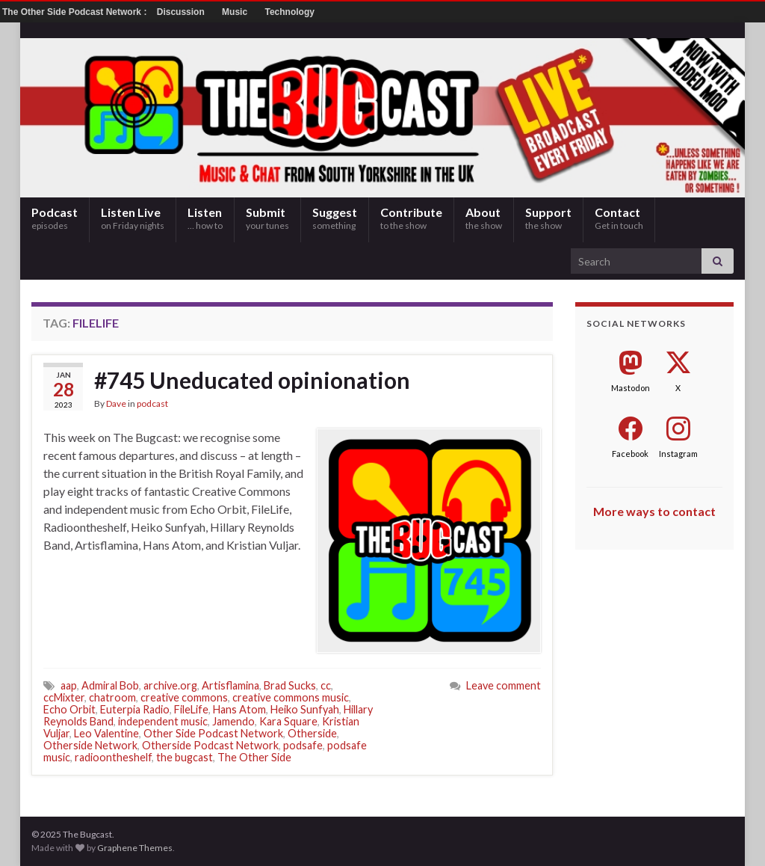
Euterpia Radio (135, 709)
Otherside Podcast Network (210, 745)
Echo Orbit (69, 709)
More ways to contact (654, 511)
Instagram (678, 453)
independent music (163, 721)
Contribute (411, 218)
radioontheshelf (113, 757)
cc (325, 685)
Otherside (312, 733)
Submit (267, 218)
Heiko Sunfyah (304, 709)
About (483, 218)
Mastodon (630, 388)
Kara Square (288, 721)
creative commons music (290, 697)
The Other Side (254, 757)
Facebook (630, 453)
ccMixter (63, 697)
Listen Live (132, 218)
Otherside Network (90, 745)
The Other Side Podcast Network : (75, 12)
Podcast (54, 218)
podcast (152, 403)
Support (548, 218)
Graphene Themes (135, 847)
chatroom (112, 697)
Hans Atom (239, 709)
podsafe (303, 745)
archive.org (170, 685)
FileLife (191, 709)
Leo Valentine (106, 733)
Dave (116, 403)
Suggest (334, 218)
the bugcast (184, 757)
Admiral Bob (110, 685)
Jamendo (233, 721)
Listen (205, 218)
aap (69, 685)
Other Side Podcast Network (213, 733)
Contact (619, 218)
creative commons (184, 697)
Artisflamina (230, 685)
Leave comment (503, 685)
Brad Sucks (290, 685)
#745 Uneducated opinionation (252, 379)
